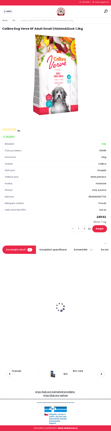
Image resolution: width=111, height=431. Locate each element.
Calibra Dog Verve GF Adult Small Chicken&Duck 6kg (23, 313)
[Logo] (58, 11)
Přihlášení (86, 2)
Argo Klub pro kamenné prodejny (55, 392)
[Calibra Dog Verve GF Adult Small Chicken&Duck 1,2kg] (55, 75)
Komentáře (84, 249)
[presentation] (4, 300)
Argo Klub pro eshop (55, 395)
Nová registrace (102, 2)
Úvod (4, 20)
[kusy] (79, 228)
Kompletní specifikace (53, 249)
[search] (106, 11)
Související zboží (19, 249)
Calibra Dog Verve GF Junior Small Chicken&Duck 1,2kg (78, 313)
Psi (13, 20)
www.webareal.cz (68, 428)
